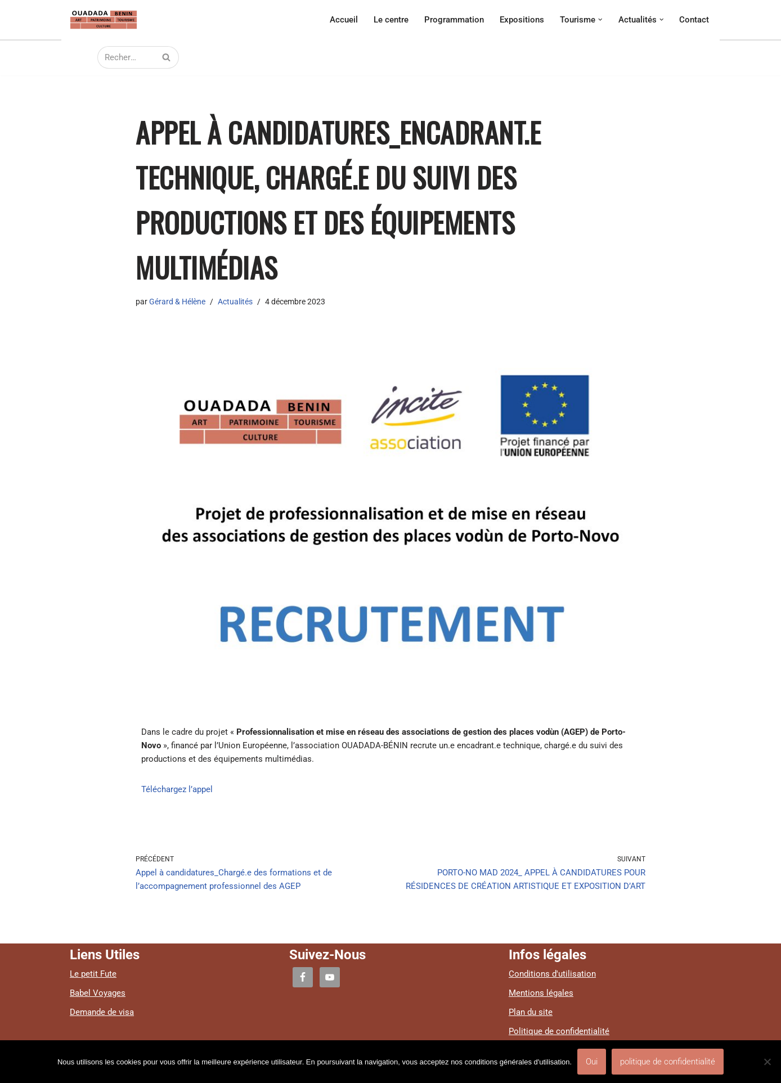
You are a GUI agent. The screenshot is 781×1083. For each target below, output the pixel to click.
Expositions (522, 20)
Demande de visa (102, 1012)
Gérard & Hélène (177, 301)
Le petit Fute (93, 974)
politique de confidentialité (667, 1062)
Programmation (454, 20)
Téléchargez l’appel (177, 789)
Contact (694, 20)
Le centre (391, 20)
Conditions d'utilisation (552, 974)
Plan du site (531, 1012)
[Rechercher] (125, 57)
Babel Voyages (97, 993)
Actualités (235, 301)
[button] (600, 19)
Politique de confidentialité (559, 1031)
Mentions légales (541, 993)
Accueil (344, 20)
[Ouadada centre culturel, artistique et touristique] (103, 19)
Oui (592, 1062)
